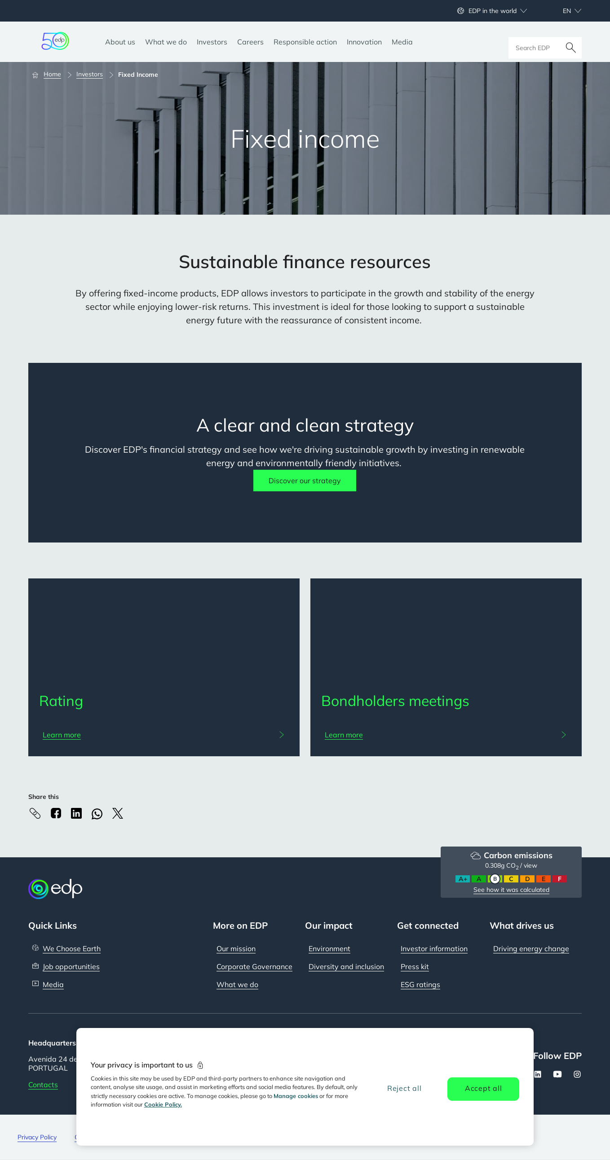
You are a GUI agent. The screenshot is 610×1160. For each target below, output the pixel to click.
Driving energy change (531, 948)
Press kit (415, 966)
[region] (305, 1087)
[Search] (571, 42)
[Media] (402, 42)
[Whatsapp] (97, 814)
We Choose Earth (72, 948)
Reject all (404, 1088)
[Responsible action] (305, 42)
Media (53, 984)
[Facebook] (55, 813)
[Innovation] (364, 42)
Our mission (236, 948)
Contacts (43, 1084)
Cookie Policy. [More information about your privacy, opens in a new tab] (163, 1104)
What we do (237, 984)
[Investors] (212, 42)
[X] (117, 813)
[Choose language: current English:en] (562, 11)
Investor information (434, 948)
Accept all (483, 1088)
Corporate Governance (254, 966)
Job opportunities (71, 966)
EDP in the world (493, 11)
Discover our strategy (305, 480)
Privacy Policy (37, 1137)
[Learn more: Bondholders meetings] (446, 735)
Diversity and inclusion (346, 966)
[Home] (50, 74)
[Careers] (250, 42)
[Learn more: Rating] (164, 735)
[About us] (120, 42)
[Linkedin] (76, 813)
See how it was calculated (511, 890)
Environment (329, 948)
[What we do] (166, 42)
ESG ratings (420, 984)
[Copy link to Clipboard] (35, 813)
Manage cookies (296, 1095)
